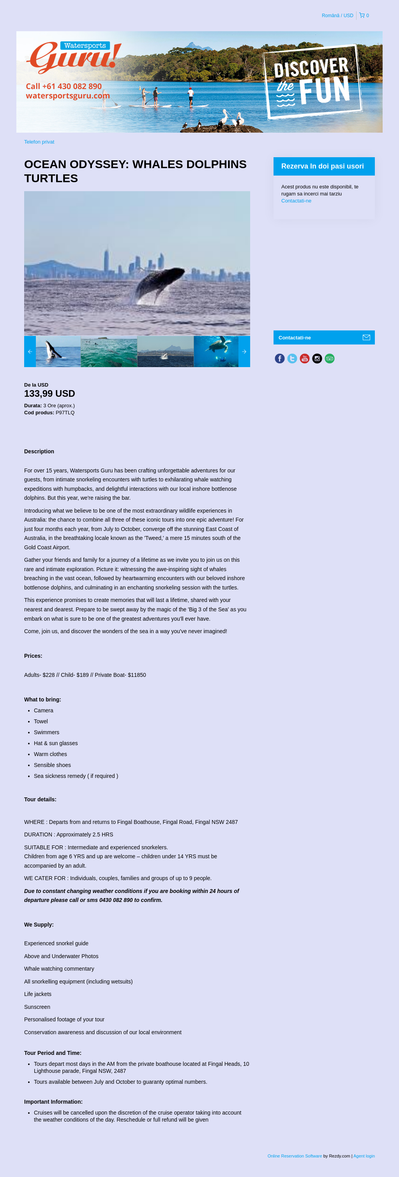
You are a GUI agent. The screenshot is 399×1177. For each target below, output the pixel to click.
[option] (52, 351)
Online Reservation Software (295, 1156)
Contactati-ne (296, 201)
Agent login (364, 1156)
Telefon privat (39, 142)
